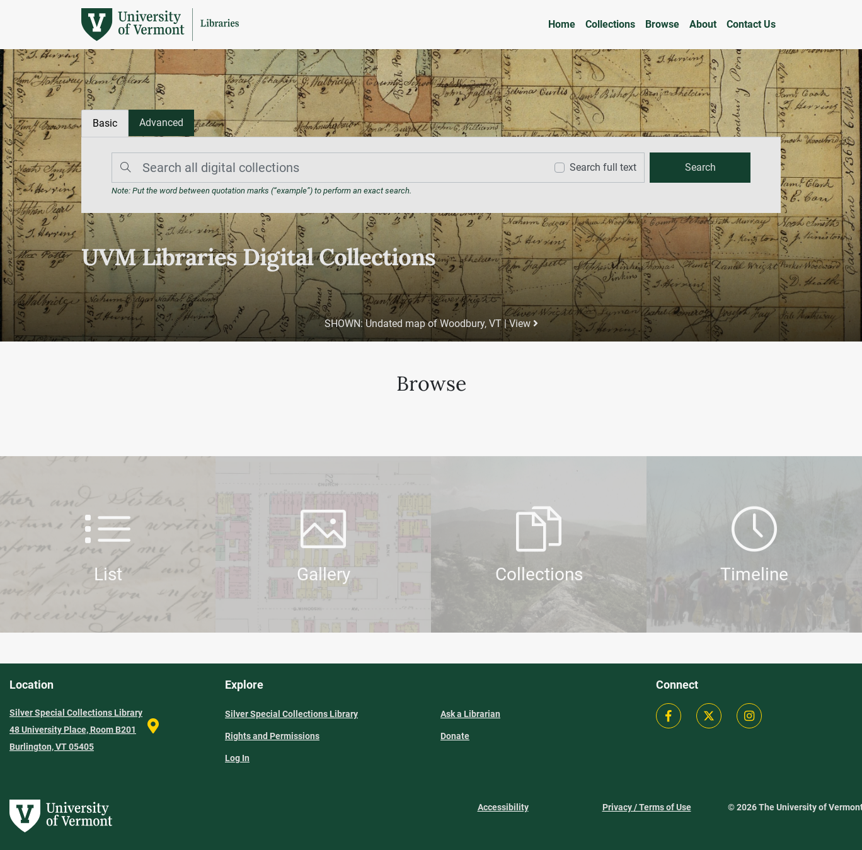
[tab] (161, 123)
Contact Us (751, 24)
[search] (700, 167)
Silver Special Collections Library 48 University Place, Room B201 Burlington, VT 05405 (75, 730)
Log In (237, 758)
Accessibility (503, 807)
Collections (610, 24)
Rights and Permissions (272, 736)
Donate (454, 736)
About (702, 24)
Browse (662, 24)
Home (561, 24)
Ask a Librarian (470, 714)
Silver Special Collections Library (291, 714)
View (523, 324)
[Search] (326, 167)
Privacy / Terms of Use (646, 807)
